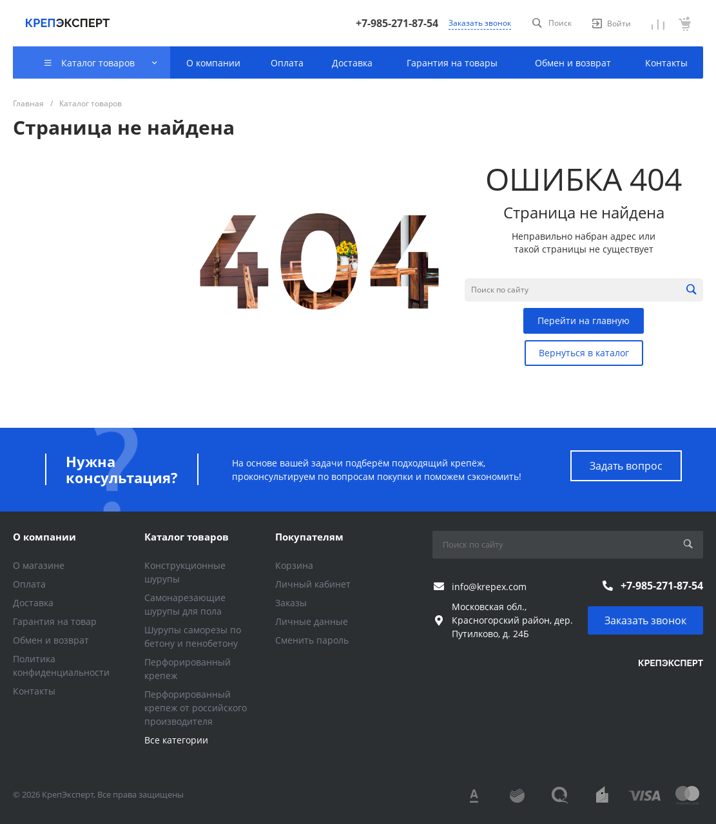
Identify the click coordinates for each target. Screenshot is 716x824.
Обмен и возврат (51, 640)
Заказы (291, 603)
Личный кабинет (313, 584)
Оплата (29, 584)
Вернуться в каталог (584, 353)
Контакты (34, 691)
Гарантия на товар (55, 621)
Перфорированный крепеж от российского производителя (195, 707)
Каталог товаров (186, 536)
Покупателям (309, 536)
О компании (44, 536)
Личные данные (311, 621)
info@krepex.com (489, 586)
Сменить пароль (312, 640)
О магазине (38, 565)
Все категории (176, 740)
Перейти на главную (583, 320)
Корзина (294, 565)
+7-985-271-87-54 (397, 23)
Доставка (33, 603)
